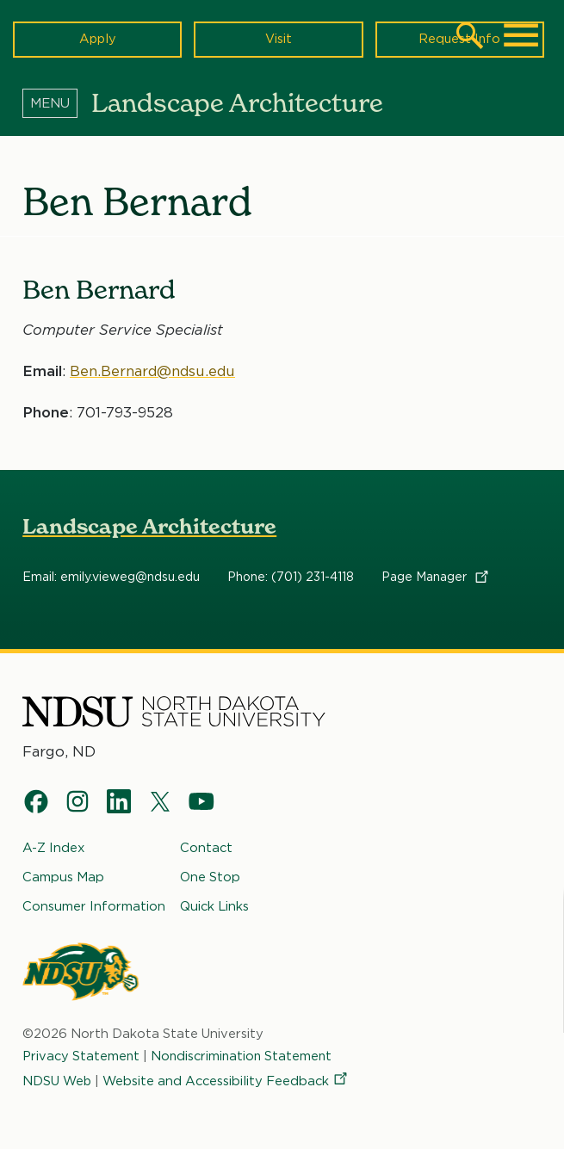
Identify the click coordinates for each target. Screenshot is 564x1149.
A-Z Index (53, 848)
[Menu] (56, 102)
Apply (97, 38)
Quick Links (214, 905)
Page (436, 577)
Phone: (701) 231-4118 (290, 577)
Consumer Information (93, 905)
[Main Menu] (521, 35)
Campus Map (63, 877)
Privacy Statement (81, 1056)
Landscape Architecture (149, 526)
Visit (278, 38)
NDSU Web (57, 1081)
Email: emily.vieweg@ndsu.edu (111, 577)
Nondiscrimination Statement (244, 1056)
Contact (206, 848)
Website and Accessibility (226, 1081)
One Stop (210, 877)
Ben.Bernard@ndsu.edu (154, 370)
